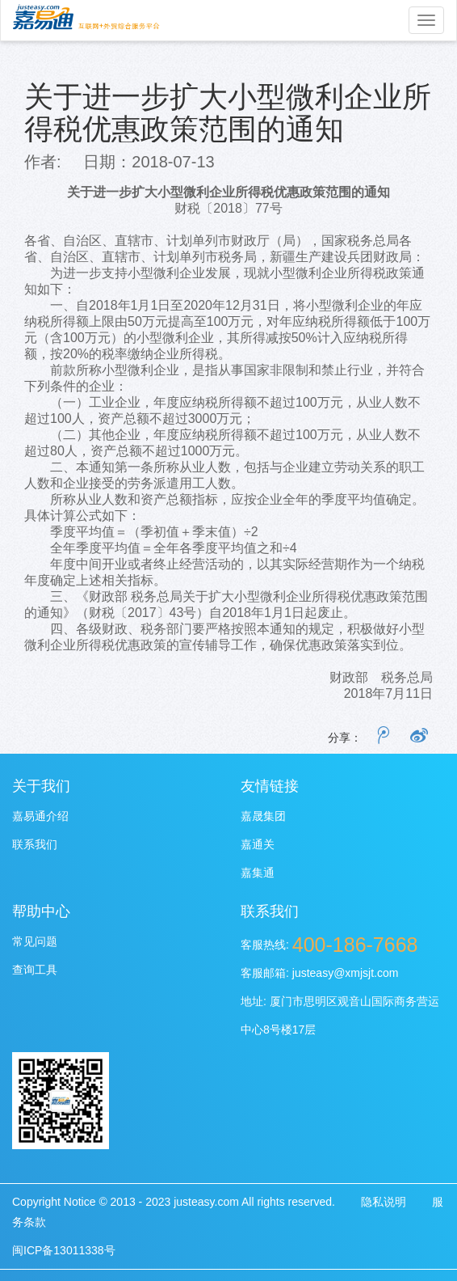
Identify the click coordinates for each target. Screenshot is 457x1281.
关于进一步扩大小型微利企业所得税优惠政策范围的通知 (227, 111)
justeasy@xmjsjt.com (345, 972)
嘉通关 (258, 844)
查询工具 (34, 969)
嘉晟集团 (263, 816)
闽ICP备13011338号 (63, 1250)
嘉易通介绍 (40, 816)
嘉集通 (258, 872)
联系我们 (34, 844)
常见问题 (34, 941)
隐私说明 (383, 1201)
